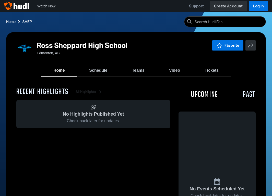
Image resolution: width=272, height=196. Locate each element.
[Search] (229, 22)
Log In (258, 6)
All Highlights (89, 92)
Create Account (228, 6)
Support (196, 6)
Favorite (227, 45)
